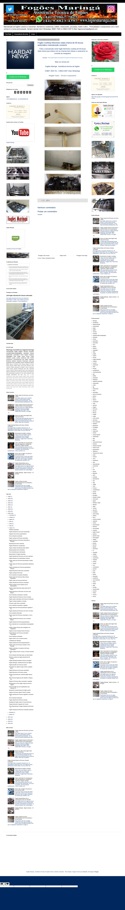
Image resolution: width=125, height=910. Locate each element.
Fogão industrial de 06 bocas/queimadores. (19, 642)
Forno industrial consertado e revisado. (18, 594)
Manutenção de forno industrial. (16, 543)
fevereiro (11, 712)
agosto (11, 519)
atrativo (10, 379)
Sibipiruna (8, 371)
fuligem (27, 364)
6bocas (11, 365)
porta (16, 385)
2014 (9, 723)
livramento (31, 382)
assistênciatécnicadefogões (14, 353)
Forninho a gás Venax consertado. (17, 603)
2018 (9, 513)
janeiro (11, 714)
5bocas (11, 364)
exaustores (17, 373)
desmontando (31, 379)
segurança (31, 367)
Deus (13, 362)
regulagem (9, 356)
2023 (9, 502)
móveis (27, 383)
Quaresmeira (31, 370)
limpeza (31, 355)
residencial (23, 358)
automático (16, 355)
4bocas (7, 365)
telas (17, 386)
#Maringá (65, 57)
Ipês (27, 368)
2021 (9, 507)
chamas (24, 371)
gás (23, 359)
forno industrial (96, 422)
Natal (20, 377)
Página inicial (63, 255)
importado (16, 382)
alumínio (25, 377)
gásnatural (17, 367)
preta (19, 385)
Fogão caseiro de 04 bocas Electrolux (18, 580)
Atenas (13, 376)
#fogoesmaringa (77, 57)
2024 (9, 500)
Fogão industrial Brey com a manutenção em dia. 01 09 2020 (23, 464)
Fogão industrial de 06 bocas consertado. (19, 582)
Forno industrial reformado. (15, 613)
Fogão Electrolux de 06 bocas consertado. (19, 570)
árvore (11, 388)
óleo (21, 374)
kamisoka (85, 871)
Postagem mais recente (43, 255)
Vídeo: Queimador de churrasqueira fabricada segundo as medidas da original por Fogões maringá (23, 444)
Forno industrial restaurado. (15, 698)
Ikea (25, 368)
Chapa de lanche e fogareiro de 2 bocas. (19, 704)
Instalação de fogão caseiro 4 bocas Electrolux (20, 702)
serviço (28, 356)
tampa (14, 386)
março (11, 528)
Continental (15, 364)
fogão (16, 351)
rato (19, 374)
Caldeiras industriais (14, 529)
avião (21, 371)
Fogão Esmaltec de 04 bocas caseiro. (18, 664)
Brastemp (8, 361)
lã (33, 382)
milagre (11, 383)
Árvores (7, 388)
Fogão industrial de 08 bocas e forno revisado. (20, 597)
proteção (8, 374)
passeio (13, 385)
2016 (9, 719)
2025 (9, 498)
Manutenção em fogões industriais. (17, 554)
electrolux (29, 365)
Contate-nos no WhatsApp (17, 77)
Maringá (9, 350)
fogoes (26, 355)
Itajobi (7, 377)
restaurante (9, 362)
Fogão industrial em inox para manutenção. (19, 531)
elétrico (32, 362)
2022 (9, 505)
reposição (25, 385)
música (30, 383)
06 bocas (31, 364)
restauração (25, 361)
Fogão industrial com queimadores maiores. (19, 558)
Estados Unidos (26, 376)
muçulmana (19, 383)
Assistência (17, 350)
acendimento (9, 359)
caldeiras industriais (17, 361)
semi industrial (96, 580)
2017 (9, 717)
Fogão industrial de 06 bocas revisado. (18, 700)
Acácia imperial (13, 368)
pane (33, 373)
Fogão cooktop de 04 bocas (15, 572)
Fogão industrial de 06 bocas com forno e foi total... (21, 611)
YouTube (8, 34)
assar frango (96, 513)
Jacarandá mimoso (97, 442)
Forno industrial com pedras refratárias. (18, 575)
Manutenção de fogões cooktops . (23, 433)
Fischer (32, 358)
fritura (7, 364)
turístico (29, 386)
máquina (23, 383)
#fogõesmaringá (57, 57)
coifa (20, 364)
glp (33, 361)
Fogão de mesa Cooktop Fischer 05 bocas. (19, 631)
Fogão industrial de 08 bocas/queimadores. (19, 622)
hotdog (13, 382)
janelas (20, 382)
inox (22, 373)
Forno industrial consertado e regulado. (18, 605)
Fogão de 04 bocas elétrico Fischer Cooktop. (20, 692)
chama (32, 353)
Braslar (17, 376)
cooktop (13, 358)
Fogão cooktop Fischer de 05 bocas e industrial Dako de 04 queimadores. (24, 405)
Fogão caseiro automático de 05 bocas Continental (21, 599)
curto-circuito (23, 365)
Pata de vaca (25, 370)
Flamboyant (20, 368)
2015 (28, 374)
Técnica (25, 351)
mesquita (8, 383)
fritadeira (13, 367)
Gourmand (32, 376)
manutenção (9, 351)
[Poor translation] (6, 883)
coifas (30, 361)
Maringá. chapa (12, 377)
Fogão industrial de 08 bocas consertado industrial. (21, 709)
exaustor (17, 380)
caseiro (23, 356)
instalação (31, 359)
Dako (15, 356)
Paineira (12, 370)
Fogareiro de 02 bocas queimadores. (18, 534)
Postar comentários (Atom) (48, 258)
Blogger (97, 871)
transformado (24, 386)
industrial (26, 353)
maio (10, 525)
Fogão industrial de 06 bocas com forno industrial (21, 556)
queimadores (14, 374)
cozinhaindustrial (17, 359)
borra (13, 379)
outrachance (8, 385)
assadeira (29, 377)
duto (7, 373)
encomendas (12, 380)
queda (21, 385)
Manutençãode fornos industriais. (17, 550)
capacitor (23, 379)
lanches (23, 382)
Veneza (22, 377)
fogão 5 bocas (22, 380)
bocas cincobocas (25, 362)
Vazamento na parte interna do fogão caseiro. (20, 690)
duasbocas (31, 371)
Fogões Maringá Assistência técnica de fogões (20, 660)
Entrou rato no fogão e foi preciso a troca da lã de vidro (23, 454)
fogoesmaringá (28, 350)
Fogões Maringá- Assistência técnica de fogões (20, 662)
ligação (27, 382)
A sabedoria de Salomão (15, 640)
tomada (20, 386)
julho (10, 521)
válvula (7, 368)
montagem (22, 367)
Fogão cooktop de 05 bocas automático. (18, 538)
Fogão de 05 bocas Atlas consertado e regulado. (20, 681)
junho (10, 523)
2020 (9, 509)
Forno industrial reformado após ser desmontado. (21, 655)
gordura (26, 380)
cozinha (18, 358)
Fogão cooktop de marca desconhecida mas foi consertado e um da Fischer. (23, 483)
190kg (25, 374)
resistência (29, 385)
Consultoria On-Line (21, 34)
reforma (27, 367)
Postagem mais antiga (81, 255)
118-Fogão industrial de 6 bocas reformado (19, 295)
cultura (27, 379)
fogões (20, 351)
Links (33, 34)
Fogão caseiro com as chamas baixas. (18, 638)
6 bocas (32, 374)
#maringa (70, 57)
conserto (31, 351)
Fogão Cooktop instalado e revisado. (18, 601)
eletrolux (8, 380)
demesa (23, 364)
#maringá (50, 57)
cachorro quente (18, 379)
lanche (25, 373)
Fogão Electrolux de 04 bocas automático (19, 670)
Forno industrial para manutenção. (17, 552)
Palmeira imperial (18, 370)
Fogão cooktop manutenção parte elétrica (19, 548)
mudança (15, 383)
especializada (12, 373)
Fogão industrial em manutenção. (17, 545)
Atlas (28, 358)
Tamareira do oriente (15, 371)
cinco (28, 371)
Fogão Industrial (97, 359)
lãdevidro (29, 373)
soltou (11, 386)
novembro (11, 515)
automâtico (18, 362)
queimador (9, 355)
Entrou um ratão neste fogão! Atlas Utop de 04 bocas (23, 416)
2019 (9, 511)
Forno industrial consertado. (15, 536)
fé (20, 373)
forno (22, 355)
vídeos (32, 386)
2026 (9, 496)
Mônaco (16, 377)
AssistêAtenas (9, 376)
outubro (11, 517)
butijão (18, 356)
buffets (26, 359)
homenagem (8, 382)
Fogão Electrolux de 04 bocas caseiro (18, 672)
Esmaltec (20, 376)
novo (33, 383)
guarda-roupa (31, 380)
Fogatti (15, 365)
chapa (18, 365)
